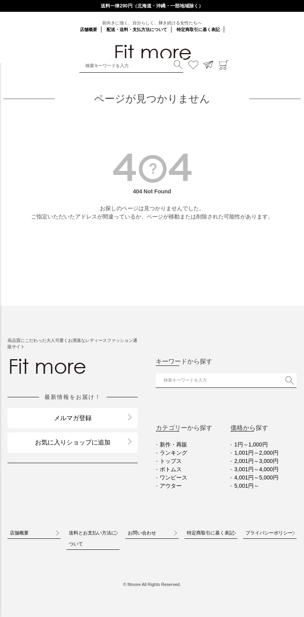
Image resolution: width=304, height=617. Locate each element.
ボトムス (171, 469)
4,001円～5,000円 (256, 477)
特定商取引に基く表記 (198, 29)
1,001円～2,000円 (256, 453)
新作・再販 (173, 444)
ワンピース (173, 477)
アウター (171, 486)
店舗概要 (88, 29)
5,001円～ (246, 486)
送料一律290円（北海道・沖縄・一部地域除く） (152, 6)
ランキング (173, 453)
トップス (171, 461)
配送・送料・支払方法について (137, 29)
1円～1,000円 (251, 444)
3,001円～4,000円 (256, 469)
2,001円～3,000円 (256, 461)
